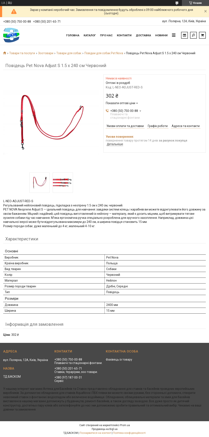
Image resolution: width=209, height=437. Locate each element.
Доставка (143, 35)
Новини (161, 35)
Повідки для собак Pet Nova (103, 53)
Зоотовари (45, 53)
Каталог (90, 35)
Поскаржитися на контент (95, 432)
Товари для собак (68, 53)
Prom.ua (125, 425)
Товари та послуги (22, 53)
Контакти (124, 35)
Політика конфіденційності (129, 432)
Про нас (106, 35)
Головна (72, 35)
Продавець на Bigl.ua (105, 429)
